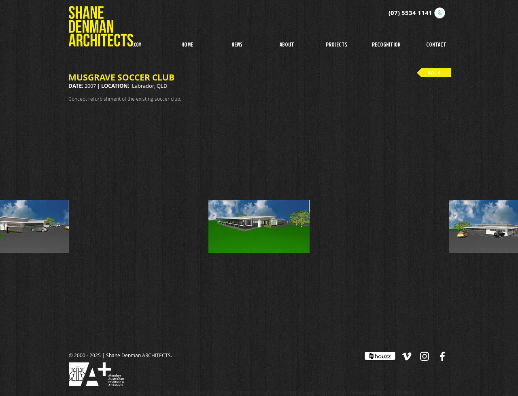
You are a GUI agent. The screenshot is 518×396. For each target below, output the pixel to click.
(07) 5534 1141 (410, 12)
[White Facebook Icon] (442, 356)
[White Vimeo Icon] (407, 356)
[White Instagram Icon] (424, 356)
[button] (336, 44)
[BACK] (434, 72)
